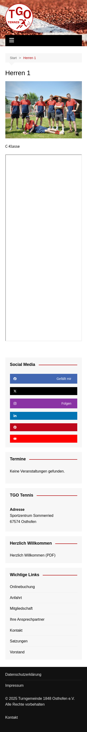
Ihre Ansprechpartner (27, 619)
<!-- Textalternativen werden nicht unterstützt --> (43, 247)
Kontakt (16, 630)
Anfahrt (16, 598)
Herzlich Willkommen (27, 555)
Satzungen (19, 641)
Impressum (14, 685)
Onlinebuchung (22, 587)
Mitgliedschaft (21, 608)
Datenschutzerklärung (23, 674)
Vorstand (17, 652)
